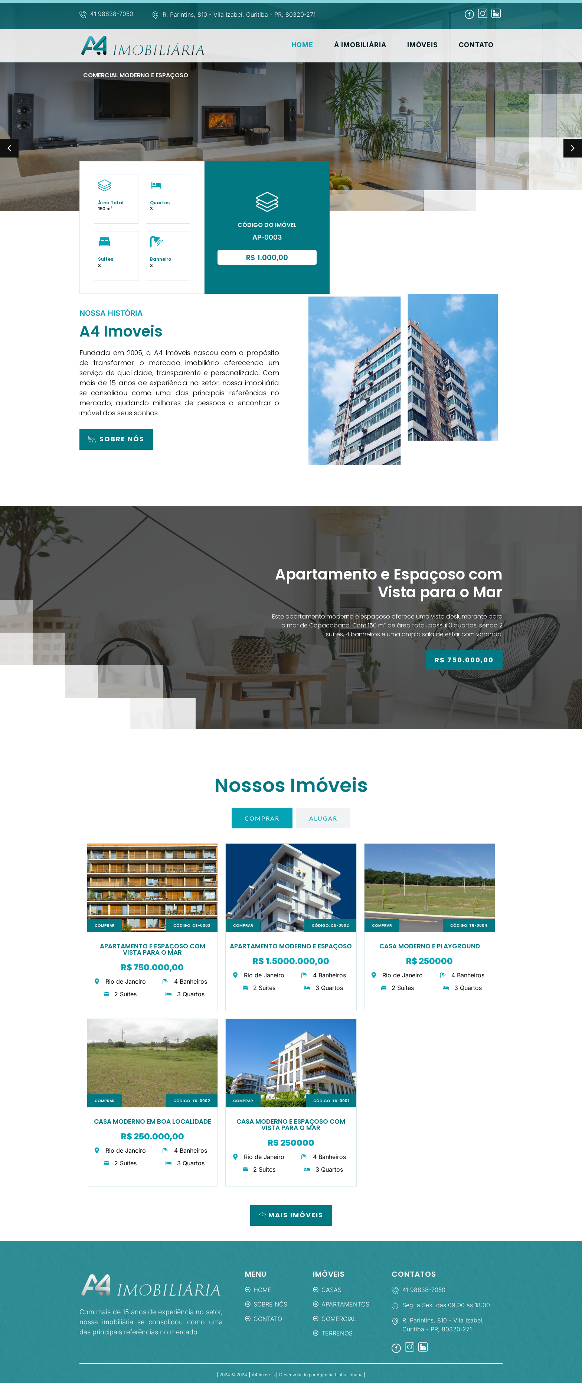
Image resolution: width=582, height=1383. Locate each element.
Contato (485, 45)
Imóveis (437, 45)
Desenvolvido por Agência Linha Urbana (321, 1374)
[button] (9, 148)
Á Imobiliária (381, 45)
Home (329, 45)
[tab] (262, 818)
